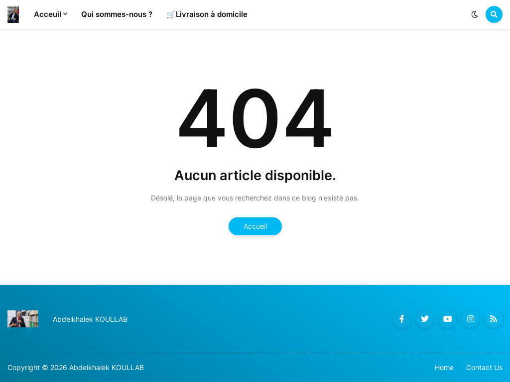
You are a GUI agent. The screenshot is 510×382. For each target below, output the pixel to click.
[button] (475, 14)
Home (444, 367)
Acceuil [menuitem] (47, 14)
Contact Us (484, 367)
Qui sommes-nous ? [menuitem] (116, 14)
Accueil (255, 226)
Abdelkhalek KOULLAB (106, 367)
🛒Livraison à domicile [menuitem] (207, 14)
